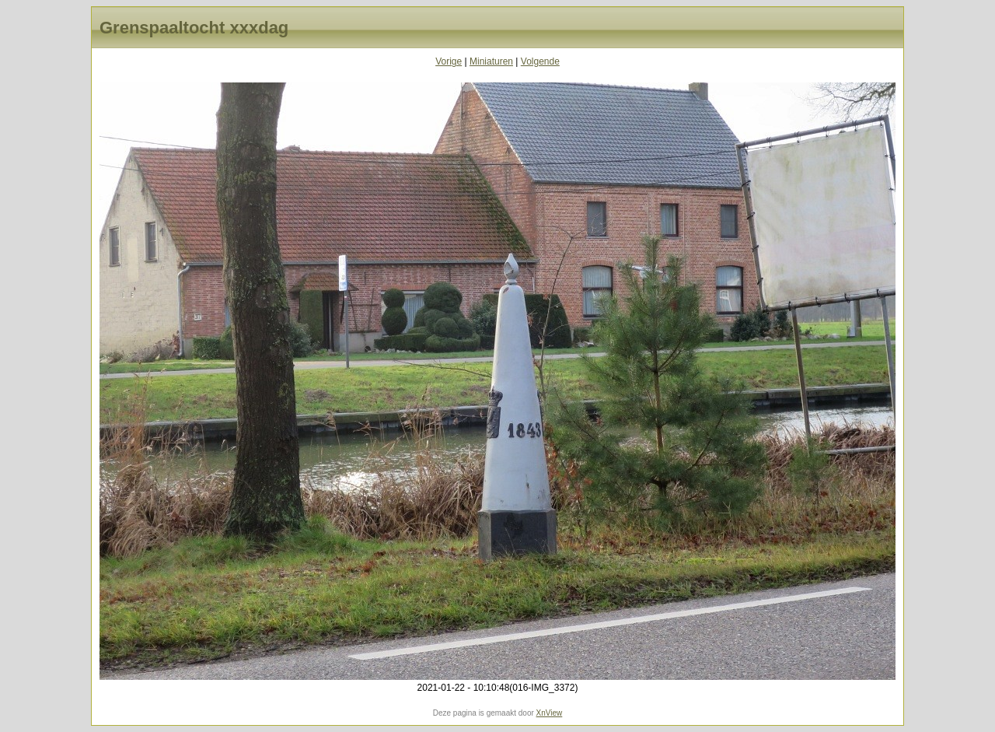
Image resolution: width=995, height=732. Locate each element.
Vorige (448, 61)
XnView (549, 713)
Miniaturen (491, 61)
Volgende (540, 61)
